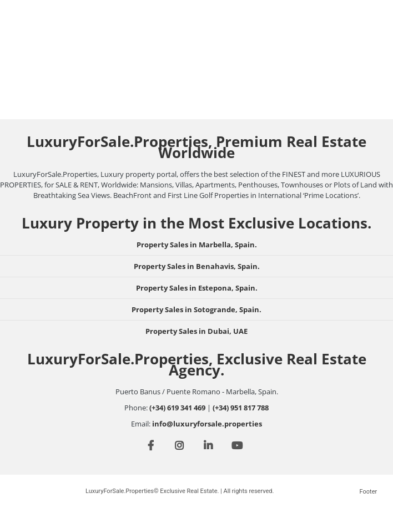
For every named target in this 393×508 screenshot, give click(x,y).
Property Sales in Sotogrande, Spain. (196, 309)
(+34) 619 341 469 (177, 408)
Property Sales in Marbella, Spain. (197, 245)
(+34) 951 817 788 (241, 408)
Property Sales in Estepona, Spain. (197, 288)
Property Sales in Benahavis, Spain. (197, 266)
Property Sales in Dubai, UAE (196, 331)
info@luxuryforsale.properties (207, 424)
